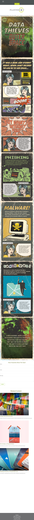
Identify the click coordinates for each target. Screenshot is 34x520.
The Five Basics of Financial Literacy (7, 443)
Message (1, 375)
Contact (17, 3)
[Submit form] (2, 384)
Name (1, 364)
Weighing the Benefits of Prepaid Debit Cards (9, 471)
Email (1, 369)
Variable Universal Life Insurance (6, 416)
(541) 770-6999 (18, 516)
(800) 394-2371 (18, 517)
